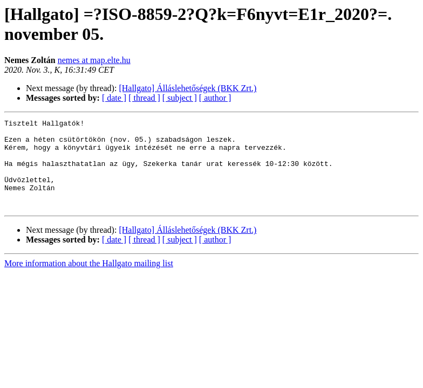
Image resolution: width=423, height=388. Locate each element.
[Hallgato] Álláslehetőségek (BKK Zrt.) (187, 88)
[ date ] (114, 97)
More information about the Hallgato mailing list (88, 281)
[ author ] (215, 97)
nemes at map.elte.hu (94, 60)
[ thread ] (144, 97)
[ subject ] (179, 97)
